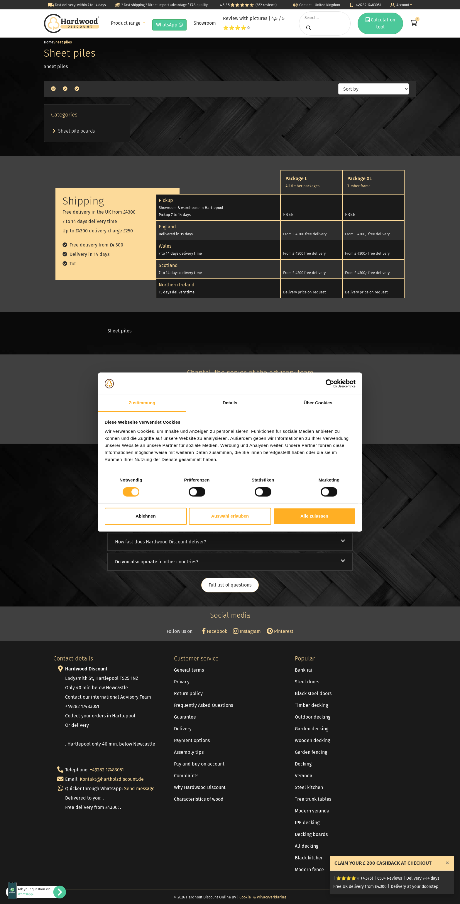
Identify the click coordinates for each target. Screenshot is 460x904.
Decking (303, 764)
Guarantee (185, 717)
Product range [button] (126, 23)
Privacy (182, 682)
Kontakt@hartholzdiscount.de (112, 779)
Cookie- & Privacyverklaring (262, 897)
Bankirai (303, 670)
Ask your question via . (34, 891)
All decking (306, 846)
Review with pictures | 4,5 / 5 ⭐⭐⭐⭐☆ (254, 23)
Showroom (205, 23)
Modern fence (309, 869)
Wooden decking (312, 740)
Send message (139, 788)
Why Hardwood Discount (200, 787)
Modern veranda (312, 811)
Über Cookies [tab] (318, 403)
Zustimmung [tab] (142, 403)
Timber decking (311, 705)
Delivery (183, 728)
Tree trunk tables (313, 799)
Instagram (247, 631)
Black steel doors (313, 693)
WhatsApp (169, 25)
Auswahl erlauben (230, 516)
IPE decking (307, 822)
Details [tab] (230, 403)
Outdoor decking (312, 717)
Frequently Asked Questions (203, 705)
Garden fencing (311, 752)
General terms (189, 670)
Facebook (214, 631)
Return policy (188, 693)
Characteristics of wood (199, 799)
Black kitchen (309, 858)
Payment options (192, 740)
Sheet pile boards (73, 131)
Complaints (186, 775)
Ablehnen (145, 516)
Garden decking (311, 728)
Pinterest (280, 631)
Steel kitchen (309, 787)
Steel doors (307, 682)
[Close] (447, 862)
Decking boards (311, 834)
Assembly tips (189, 752)
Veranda (303, 775)
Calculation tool (380, 23)
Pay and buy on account (199, 764)
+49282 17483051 (107, 770)
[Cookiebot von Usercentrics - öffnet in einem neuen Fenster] (330, 383)
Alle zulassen (314, 516)
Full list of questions (230, 585)
